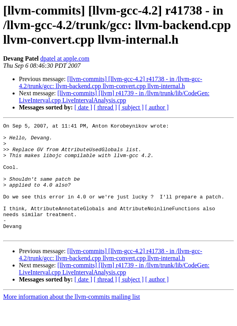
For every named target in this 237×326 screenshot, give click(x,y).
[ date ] (83, 107)
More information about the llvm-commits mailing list (71, 319)
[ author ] (157, 107)
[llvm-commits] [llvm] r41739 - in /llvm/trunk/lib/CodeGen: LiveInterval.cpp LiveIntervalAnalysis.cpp (114, 97)
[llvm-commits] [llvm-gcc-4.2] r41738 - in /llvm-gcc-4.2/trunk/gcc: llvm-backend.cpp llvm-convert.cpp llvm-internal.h (110, 82)
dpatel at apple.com (64, 58)
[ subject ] (131, 107)
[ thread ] (105, 107)
